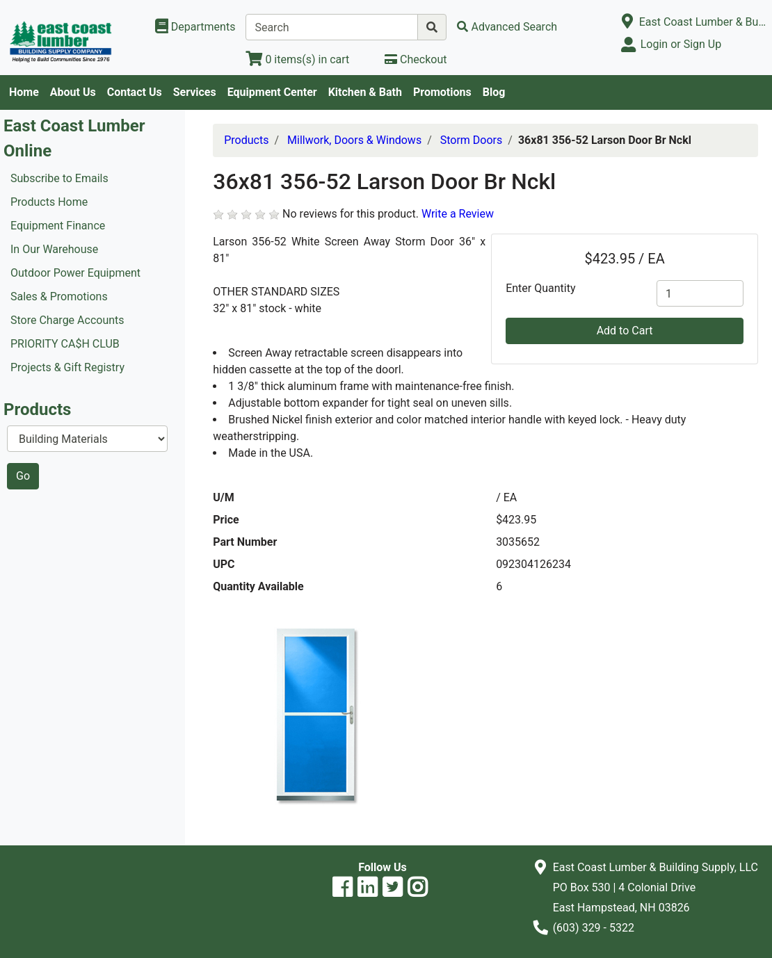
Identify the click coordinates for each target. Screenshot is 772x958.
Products (246, 140)
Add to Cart (625, 330)
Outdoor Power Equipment (75, 272)
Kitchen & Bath (365, 92)
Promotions (442, 92)
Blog (494, 92)
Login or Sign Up (681, 44)
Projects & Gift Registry (67, 367)
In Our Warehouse (54, 249)
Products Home (49, 202)
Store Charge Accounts (67, 320)
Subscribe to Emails (59, 178)
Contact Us (134, 92)
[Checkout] (416, 59)
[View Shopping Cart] (297, 59)
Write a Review (457, 213)
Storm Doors (471, 140)
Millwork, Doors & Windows (354, 140)
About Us (73, 92)
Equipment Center (272, 92)
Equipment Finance (57, 225)
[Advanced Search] (507, 26)
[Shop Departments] (195, 27)
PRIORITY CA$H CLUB (65, 343)
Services (194, 92)
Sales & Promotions (59, 296)
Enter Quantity (540, 288)
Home (24, 92)
